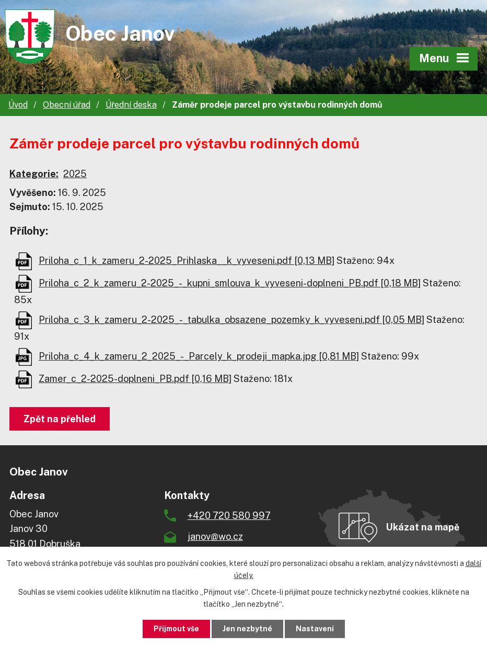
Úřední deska (131, 105)
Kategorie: (34, 173)
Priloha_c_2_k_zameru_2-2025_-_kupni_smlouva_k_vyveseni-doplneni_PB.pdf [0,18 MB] (230, 282)
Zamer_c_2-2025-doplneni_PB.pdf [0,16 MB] (135, 378)
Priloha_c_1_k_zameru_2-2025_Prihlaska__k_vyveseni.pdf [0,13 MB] (186, 260)
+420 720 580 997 (229, 515)
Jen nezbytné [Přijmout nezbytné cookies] (247, 628)
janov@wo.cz (215, 536)
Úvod (18, 105)
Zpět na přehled (60, 418)
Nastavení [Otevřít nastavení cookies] (315, 628)
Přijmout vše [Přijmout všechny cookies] (176, 628)
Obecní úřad (66, 105)
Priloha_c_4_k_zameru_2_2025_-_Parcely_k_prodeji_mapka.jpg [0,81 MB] (199, 356)
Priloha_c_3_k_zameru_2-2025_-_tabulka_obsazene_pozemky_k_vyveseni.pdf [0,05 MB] (231, 319)
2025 (75, 173)
